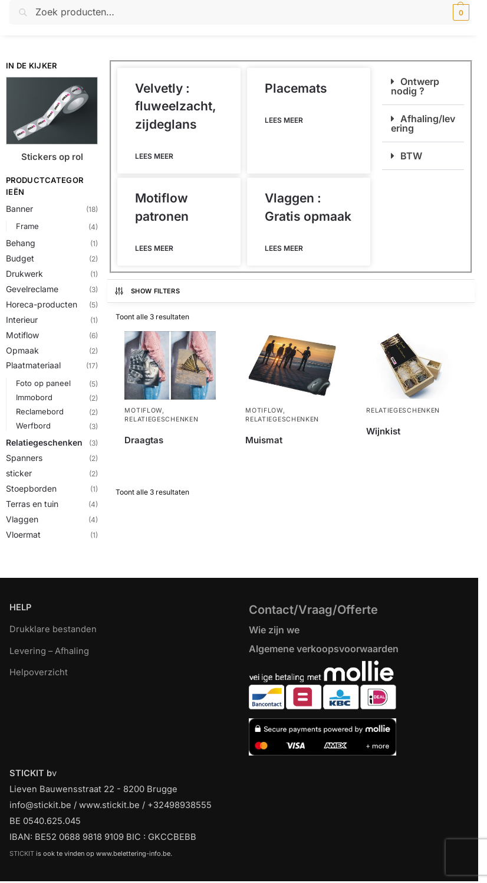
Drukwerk (24, 274)
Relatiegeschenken (44, 442)
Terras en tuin (32, 504)
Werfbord (33, 425)
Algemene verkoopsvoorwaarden (324, 649)
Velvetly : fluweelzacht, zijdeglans (175, 106)
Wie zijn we (274, 630)
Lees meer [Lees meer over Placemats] (284, 120)
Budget (20, 258)
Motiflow (22, 335)
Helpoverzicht (38, 672)
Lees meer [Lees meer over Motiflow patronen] (154, 248)
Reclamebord (40, 411)
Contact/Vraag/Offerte (313, 610)
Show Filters (147, 291)
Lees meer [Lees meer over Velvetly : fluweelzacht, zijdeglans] (154, 156)
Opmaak (22, 350)
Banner (19, 209)
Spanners (24, 458)
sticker (19, 473)
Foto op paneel (43, 383)
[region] (243, 841)
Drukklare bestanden (53, 629)
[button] (459, 12)
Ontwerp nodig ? (415, 86)
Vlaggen (22, 519)
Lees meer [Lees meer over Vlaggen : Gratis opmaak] (284, 248)
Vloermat (23, 534)
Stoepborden (31, 488)
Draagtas (143, 440)
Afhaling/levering (423, 123)
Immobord (34, 397)
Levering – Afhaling (49, 651)
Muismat (263, 440)
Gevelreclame (32, 289)
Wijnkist (383, 431)
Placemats (296, 88)
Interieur (22, 320)
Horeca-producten (41, 304)
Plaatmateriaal (33, 365)
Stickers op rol (52, 156)
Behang (20, 243)
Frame (27, 226)
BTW (411, 156)
